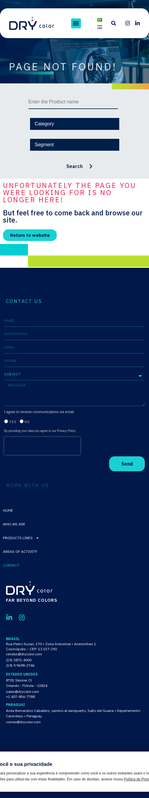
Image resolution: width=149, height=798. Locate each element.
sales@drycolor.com (22, 691)
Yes (13, 422)
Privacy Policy (66, 431)
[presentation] (42, 446)
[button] (76, 23)
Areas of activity (20, 551)
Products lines (21, 538)
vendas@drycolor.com (24, 654)
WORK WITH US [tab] (27, 485)
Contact (11, 565)
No (27, 422)
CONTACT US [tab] (24, 301)
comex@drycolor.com (23, 722)
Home (8, 510)
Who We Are (14, 524)
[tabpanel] (74, 393)
